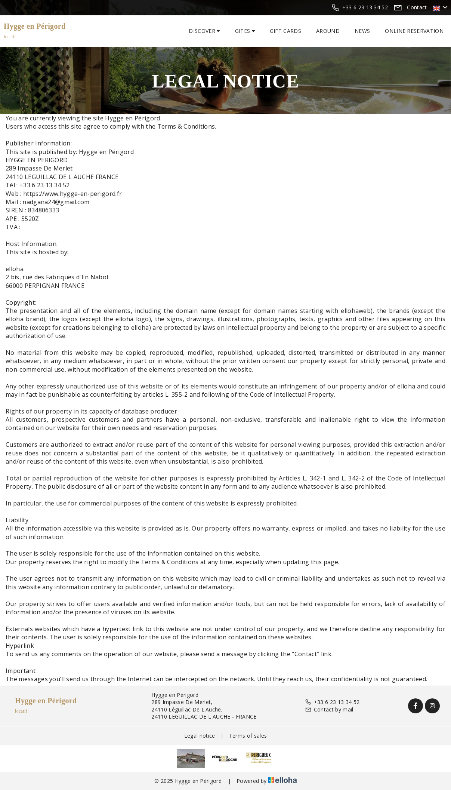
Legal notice (199, 735)
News (362, 30)
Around (328, 30)
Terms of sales (248, 735)
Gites (245, 30)
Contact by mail (329, 709)
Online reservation (414, 30)
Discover (204, 30)
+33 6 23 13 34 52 (332, 702)
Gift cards (285, 30)
